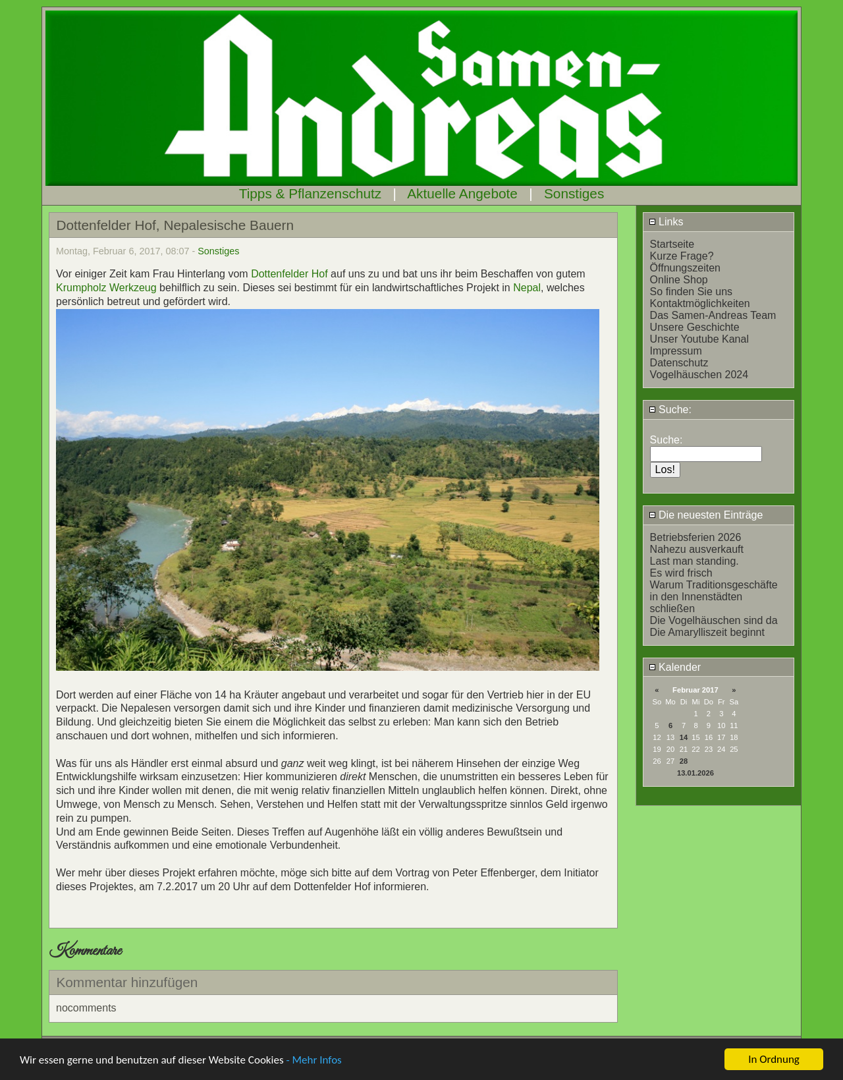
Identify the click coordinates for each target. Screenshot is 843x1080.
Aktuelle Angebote (462, 193)
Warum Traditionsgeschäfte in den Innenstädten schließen (714, 596)
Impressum (676, 350)
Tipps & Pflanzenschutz (310, 193)
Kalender (675, 667)
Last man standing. (694, 561)
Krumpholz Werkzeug (106, 287)
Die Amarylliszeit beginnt (707, 632)
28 (684, 761)
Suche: (670, 409)
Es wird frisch (681, 573)
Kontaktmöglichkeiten (700, 303)
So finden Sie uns (691, 291)
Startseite (672, 244)
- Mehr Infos (313, 1060)
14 (684, 737)
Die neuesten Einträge (706, 515)
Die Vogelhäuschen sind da (714, 620)
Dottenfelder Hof (291, 273)
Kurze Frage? (682, 256)
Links (666, 221)
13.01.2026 (695, 773)
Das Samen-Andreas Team (713, 315)
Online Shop (679, 279)
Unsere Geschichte (695, 327)
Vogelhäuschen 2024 (699, 374)
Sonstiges (574, 193)
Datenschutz (679, 362)
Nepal (527, 287)
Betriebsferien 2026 (696, 537)
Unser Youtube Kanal (699, 339)
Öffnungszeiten (685, 267)
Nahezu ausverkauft (697, 549)
